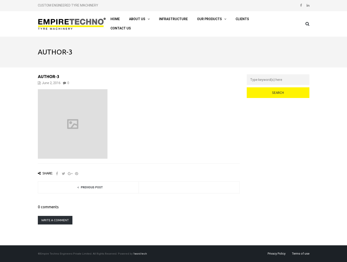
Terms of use (300, 253)
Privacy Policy (276, 253)
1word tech (140, 253)
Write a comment (55, 220)
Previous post (92, 187)
